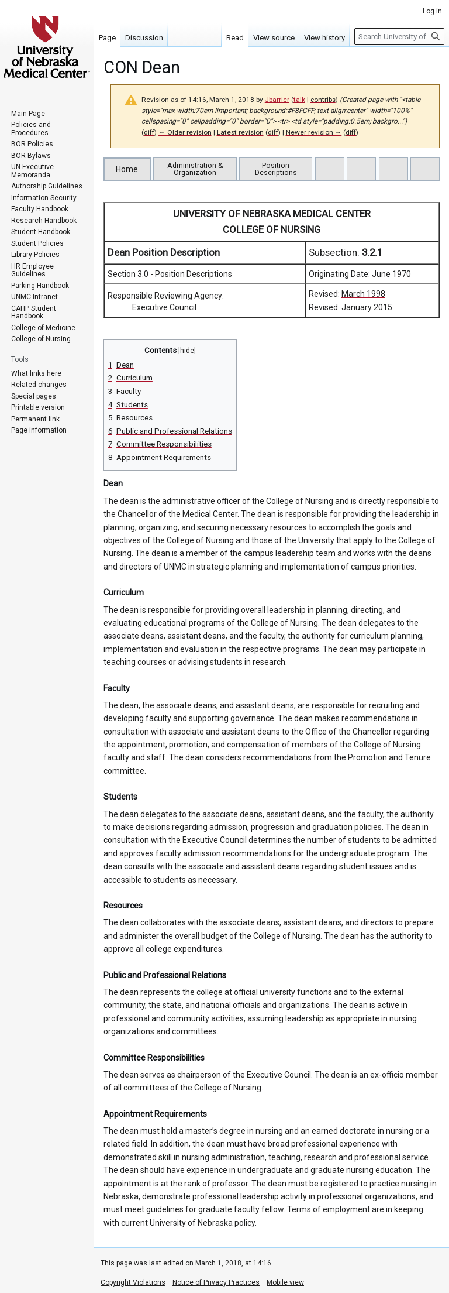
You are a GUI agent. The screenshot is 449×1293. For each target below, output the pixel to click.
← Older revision (185, 132)
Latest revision (240, 132)
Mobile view (285, 1282)
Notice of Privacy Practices (216, 1282)
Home (127, 169)
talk (299, 99)
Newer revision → (314, 132)
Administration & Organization (195, 169)
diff (149, 132)
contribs (323, 99)
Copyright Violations (133, 1282)
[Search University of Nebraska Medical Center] (399, 36)
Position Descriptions (276, 169)
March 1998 (363, 294)
